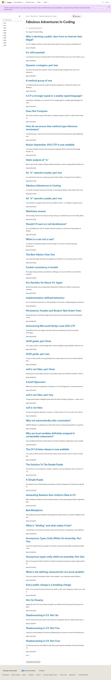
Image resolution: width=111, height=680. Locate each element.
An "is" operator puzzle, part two (44, 172)
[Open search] (103, 2)
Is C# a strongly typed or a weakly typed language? (54, 95)
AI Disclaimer (5, 675)
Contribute (31, 675)
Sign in (107, 2)
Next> (28, 655)
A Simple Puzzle (34, 479)
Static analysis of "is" (37, 159)
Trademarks (72, 675)
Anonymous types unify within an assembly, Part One (55, 556)
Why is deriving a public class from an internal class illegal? (54, 38)
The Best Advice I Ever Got (40, 254)
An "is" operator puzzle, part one (44, 198)
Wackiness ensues (36, 211)
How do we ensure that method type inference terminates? (51, 128)
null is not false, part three (40, 369)
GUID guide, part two (37, 353)
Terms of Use (63, 675)
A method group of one (39, 80)
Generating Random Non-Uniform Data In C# (51, 494)
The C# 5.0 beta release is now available (47, 449)
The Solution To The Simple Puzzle (44, 464)
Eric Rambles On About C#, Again (44, 282)
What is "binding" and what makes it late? (49, 525)
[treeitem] (12, 23)
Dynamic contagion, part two (42, 65)
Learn (27, 16)
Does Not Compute (36, 111)
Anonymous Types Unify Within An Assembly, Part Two (53, 540)
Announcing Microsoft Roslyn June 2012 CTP (50, 325)
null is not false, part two (39, 394)
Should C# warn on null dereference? (46, 223)
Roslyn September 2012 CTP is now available (50, 144)
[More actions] (83, 16)
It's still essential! (35, 52)
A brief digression (36, 381)
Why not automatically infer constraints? (48, 420)
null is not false (34, 407)
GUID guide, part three (38, 341)
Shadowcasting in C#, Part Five (43, 628)
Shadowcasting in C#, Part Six (42, 615)
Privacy (38, 675)
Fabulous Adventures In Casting (43, 185)
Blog (23, 675)
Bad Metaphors (34, 510)
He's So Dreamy (34, 599)
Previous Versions (15, 675)
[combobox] (12, 19)
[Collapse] (19, 16)
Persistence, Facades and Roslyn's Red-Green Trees (53, 310)
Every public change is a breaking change (48, 584)
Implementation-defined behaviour (45, 297)
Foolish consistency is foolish (42, 267)
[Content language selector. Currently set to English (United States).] (10, 670)
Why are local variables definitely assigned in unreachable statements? (50, 435)
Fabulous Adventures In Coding (47, 16)
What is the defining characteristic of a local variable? (55, 571)
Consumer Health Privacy (50, 675)
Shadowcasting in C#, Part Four (43, 640)
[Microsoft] (3, 2)
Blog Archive (34, 16)
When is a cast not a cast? (40, 239)
